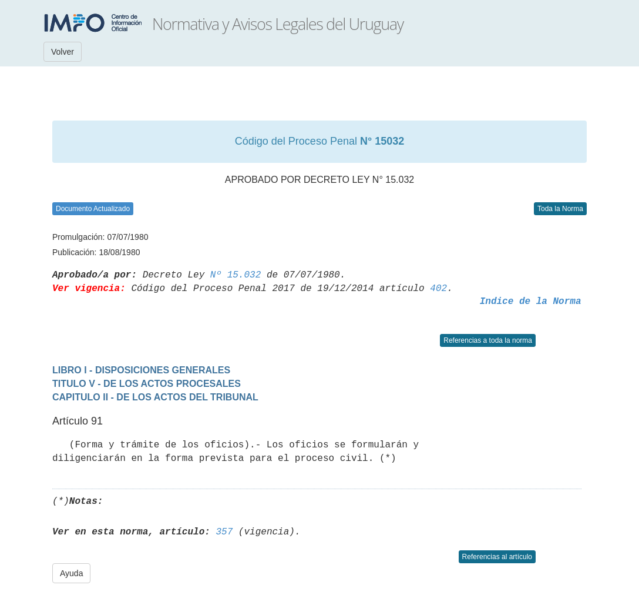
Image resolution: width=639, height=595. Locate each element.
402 (438, 288)
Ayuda (71, 573)
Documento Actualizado (93, 209)
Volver (62, 51)
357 (224, 532)
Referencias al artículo (497, 557)
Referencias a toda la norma (487, 340)
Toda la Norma (560, 209)
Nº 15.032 (235, 275)
